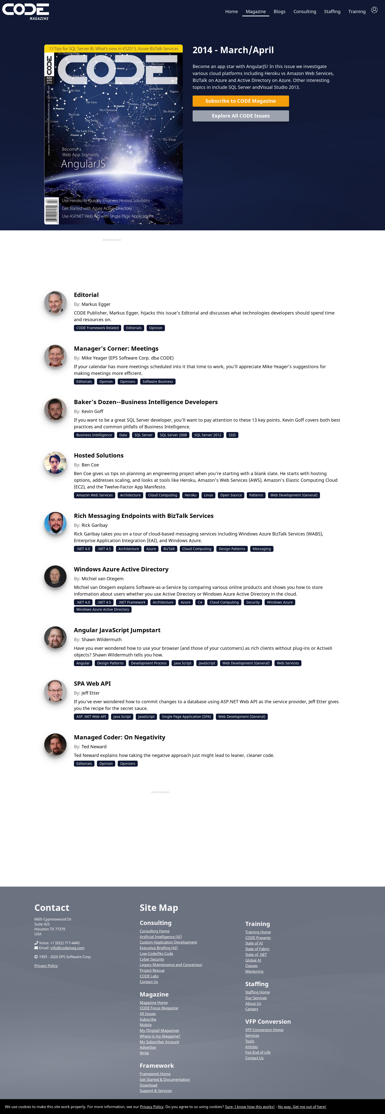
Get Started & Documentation (165, 1081)
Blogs (280, 11)
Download (148, 1087)
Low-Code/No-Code (156, 955)
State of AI (254, 945)
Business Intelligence (94, 437)
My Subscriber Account (159, 1044)
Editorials (134, 330)
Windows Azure (280, 604)
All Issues (148, 1016)
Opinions (127, 384)
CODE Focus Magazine (159, 1010)
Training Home (258, 934)
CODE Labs (149, 978)
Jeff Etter (91, 695)
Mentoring (254, 973)
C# (200, 604)
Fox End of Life (258, 1054)
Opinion (155, 330)
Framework (157, 1068)
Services (252, 1037)
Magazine (256, 11)
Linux (208, 497)
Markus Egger (96, 307)
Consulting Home (154, 933)
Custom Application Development (168, 944)
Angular (83, 665)
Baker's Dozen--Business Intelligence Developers (146, 404)
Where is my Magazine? (160, 1038)
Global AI (253, 962)
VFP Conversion (268, 1024)
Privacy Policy (46, 968)
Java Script (182, 665)
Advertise (148, 1049)
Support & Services (156, 1092)
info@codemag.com (67, 950)
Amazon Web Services (94, 497)
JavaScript (207, 665)
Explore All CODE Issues (241, 118)
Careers (251, 1011)
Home (231, 11)
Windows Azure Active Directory (121, 571)
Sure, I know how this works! (250, 1106)
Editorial (86, 297)
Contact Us (149, 984)
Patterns (256, 497)
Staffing (332, 11)
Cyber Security (152, 961)
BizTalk (169, 551)
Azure (151, 551)
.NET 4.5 (104, 551)
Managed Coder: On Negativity (119, 739)
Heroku (191, 497)
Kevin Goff (92, 414)
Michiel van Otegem (103, 581)
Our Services (256, 1000)
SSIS (232, 437)
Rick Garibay (95, 528)
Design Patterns (232, 551)
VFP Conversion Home (264, 1032)
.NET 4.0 (83, 551)
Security (253, 604)
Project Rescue (152, 972)
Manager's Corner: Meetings (116, 351)
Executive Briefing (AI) (159, 950)
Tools (249, 1043)
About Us (253, 1005)
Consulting (305, 11)
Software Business (158, 384)
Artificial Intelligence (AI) (161, 939)
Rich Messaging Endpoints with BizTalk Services (144, 518)
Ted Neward (94, 749)
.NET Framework (131, 604)
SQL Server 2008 (173, 437)
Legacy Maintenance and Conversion (171, 967)
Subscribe (148, 1021)
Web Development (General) (294, 497)
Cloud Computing (162, 497)
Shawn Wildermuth (102, 642)
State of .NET (256, 956)
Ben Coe (90, 467)
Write (144, 1055)
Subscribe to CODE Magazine (240, 103)
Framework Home (155, 1076)
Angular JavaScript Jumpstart (117, 632)
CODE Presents (258, 940)
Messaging (262, 551)
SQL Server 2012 (207, 437)
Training (357, 11)
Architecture (130, 497)
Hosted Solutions (99, 458)
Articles (251, 1049)
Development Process (149, 665)
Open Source (231, 497)
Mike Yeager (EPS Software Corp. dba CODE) (128, 360)
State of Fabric (257, 951)
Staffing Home (257, 994)
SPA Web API (92, 686)
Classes (251, 968)
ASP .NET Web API (91, 719)
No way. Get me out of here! (302, 1106)
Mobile (146, 1027)
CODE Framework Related (97, 330)
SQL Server (144, 437)
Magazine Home (154, 1004)
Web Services (288, 665)
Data (123, 437)
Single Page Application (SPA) (186, 719)
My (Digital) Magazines (159, 1032)
